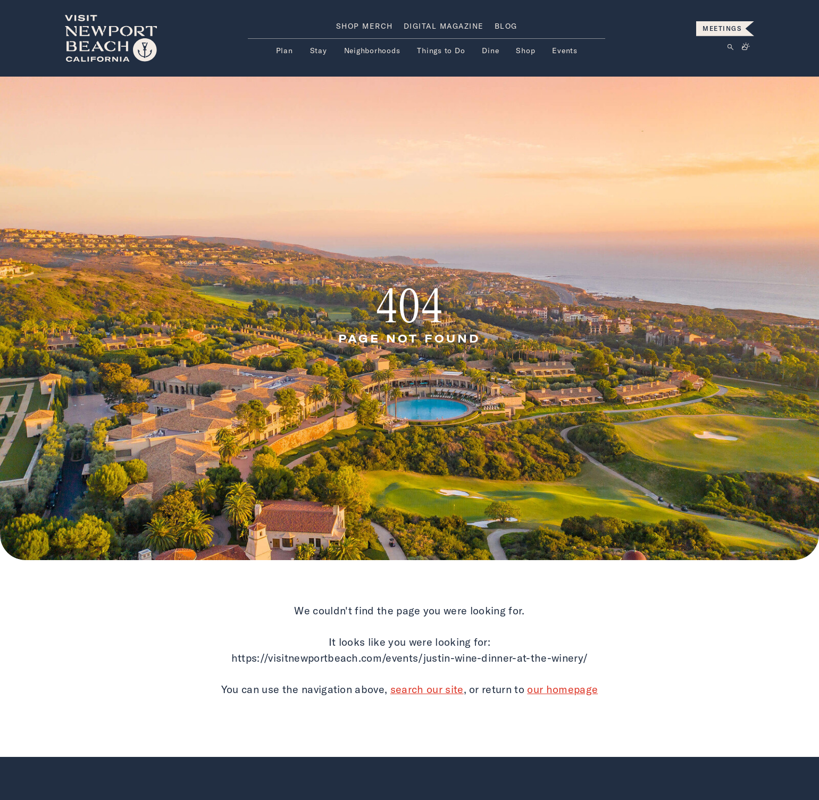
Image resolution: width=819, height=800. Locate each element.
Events (565, 50)
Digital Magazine (444, 26)
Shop (525, 50)
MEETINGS (722, 28)
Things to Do (441, 50)
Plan (284, 50)
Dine (490, 50)
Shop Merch (364, 26)
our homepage (562, 689)
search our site (427, 689)
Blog (506, 26)
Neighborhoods (372, 50)
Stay (318, 50)
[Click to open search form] (730, 47)
